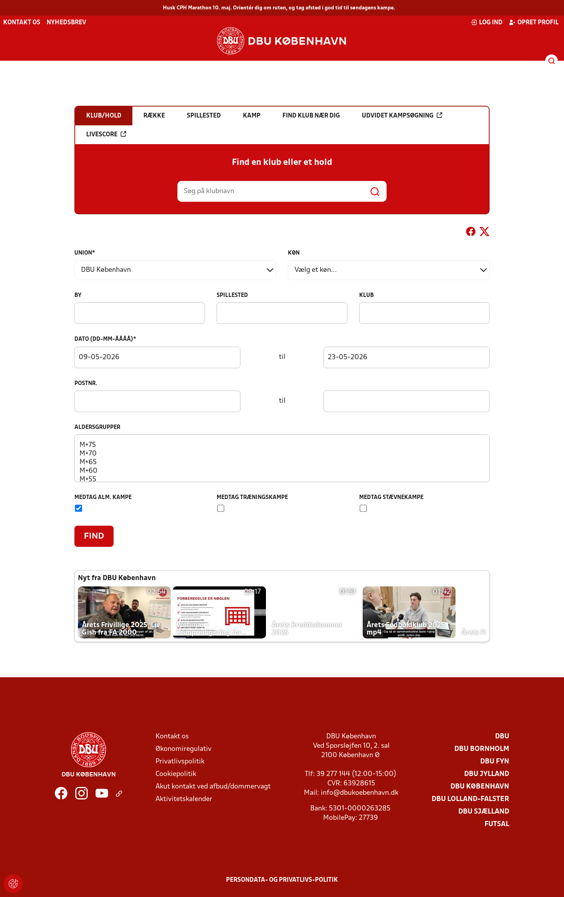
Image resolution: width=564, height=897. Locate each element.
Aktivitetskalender (183, 799)
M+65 (281, 462)
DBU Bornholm (481, 749)
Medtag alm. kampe (103, 497)
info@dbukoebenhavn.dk (359, 793)
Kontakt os (21, 22)
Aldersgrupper (97, 427)
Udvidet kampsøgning (402, 115)
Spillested (232, 295)
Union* (84, 253)
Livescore (106, 134)
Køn (294, 253)
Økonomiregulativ (183, 749)
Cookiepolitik (175, 774)
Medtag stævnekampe (391, 497)
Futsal (496, 824)
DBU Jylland (486, 774)
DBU (502, 736)
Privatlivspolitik (179, 761)
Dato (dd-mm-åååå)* (105, 339)
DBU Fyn (494, 761)
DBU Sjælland (483, 811)
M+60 (281, 471)
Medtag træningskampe (252, 497)
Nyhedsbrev (66, 22)
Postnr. (85, 383)
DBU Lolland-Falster (470, 799)
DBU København (479, 786)
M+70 (281, 454)
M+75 (281, 445)
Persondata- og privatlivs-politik (282, 880)
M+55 (281, 480)
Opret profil (534, 22)
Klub (366, 295)
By (77, 295)
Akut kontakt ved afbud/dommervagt (213, 786)
